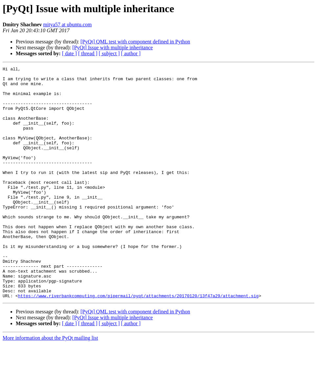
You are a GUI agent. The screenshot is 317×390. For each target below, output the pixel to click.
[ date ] (69, 53)
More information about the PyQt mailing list (50, 384)
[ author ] (131, 53)
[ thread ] (87, 53)
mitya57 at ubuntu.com (67, 24)
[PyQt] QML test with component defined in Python (135, 41)
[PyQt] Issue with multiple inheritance (112, 47)
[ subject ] (109, 53)
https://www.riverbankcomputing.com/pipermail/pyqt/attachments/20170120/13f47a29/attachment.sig (138, 342)
